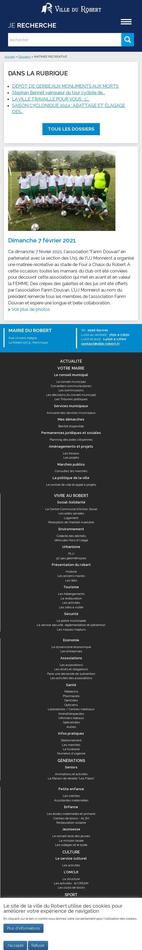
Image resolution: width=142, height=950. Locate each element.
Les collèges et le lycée (71, 845)
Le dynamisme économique (71, 647)
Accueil (10, 56)
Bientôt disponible (71, 426)
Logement (71, 518)
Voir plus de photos (31, 309)
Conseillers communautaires (71, 386)
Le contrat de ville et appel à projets (71, 485)
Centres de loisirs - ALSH (71, 818)
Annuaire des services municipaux (71, 413)
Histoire (71, 571)
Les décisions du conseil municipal (71, 395)
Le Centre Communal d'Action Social (71, 509)
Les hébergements (71, 594)
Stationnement (71, 740)
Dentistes (71, 700)
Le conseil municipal (71, 382)
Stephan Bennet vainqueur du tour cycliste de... (58, 92)
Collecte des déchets (71, 536)
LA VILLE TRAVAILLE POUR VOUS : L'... (50, 99)
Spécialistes (71, 722)
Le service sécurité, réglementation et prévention (71, 625)
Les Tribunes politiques (71, 399)
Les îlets (71, 580)
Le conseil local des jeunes (71, 836)
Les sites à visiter (71, 607)
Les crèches (71, 796)
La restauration (71, 598)
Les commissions (71, 390)
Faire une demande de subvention (71, 674)
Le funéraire (71, 749)
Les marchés (71, 745)
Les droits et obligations (71, 669)
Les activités (71, 603)
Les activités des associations (71, 678)
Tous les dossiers (71, 129)
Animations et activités (71, 774)
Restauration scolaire (71, 822)
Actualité (71, 361)
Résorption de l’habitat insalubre (71, 522)
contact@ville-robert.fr (100, 343)
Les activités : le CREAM (71, 883)
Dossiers (25, 56)
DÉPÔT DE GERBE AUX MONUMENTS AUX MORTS (65, 86)
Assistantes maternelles (71, 800)
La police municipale (71, 621)
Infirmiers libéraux (71, 718)
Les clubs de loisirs (71, 887)
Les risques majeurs (71, 629)
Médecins (71, 691)
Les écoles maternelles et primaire (71, 814)
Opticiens (71, 705)
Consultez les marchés (71, 471)
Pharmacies (71, 696)
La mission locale (71, 840)
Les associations (71, 665)
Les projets (71, 457)
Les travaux (71, 453)
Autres (71, 727)
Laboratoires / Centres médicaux (71, 709)
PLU (71, 553)
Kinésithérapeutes (71, 714)
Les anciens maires (71, 576)
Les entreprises (71, 651)
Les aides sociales (71, 513)
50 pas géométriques (71, 558)
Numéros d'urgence (71, 753)
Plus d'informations (23, 931)
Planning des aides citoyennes (71, 439)
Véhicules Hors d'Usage (71, 540)
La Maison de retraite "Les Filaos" (71, 778)
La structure (71, 879)
